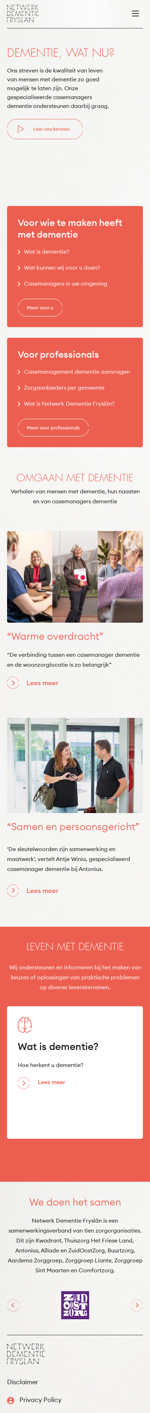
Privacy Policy (40, 1400)
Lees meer (42, 683)
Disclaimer (22, 1382)
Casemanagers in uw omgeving (65, 283)
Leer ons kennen (51, 129)
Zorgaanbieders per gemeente (64, 387)
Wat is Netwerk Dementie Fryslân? (69, 403)
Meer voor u (40, 307)
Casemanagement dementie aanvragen (77, 371)
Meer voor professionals (53, 428)
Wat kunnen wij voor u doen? (62, 267)
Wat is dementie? (46, 251)
